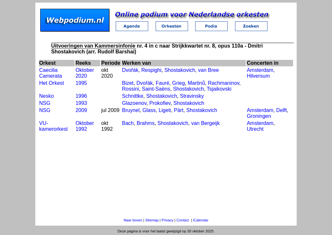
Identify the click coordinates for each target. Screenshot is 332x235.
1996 (81, 96)
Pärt (178, 110)
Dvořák (130, 70)
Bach (128, 123)
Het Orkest (51, 83)
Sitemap (152, 220)
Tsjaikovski (219, 89)
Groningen (259, 116)
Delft (281, 110)
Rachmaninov (223, 83)
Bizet (128, 83)
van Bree (208, 70)
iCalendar (200, 220)
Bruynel (130, 110)
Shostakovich (179, 70)
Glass (149, 110)
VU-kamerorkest (53, 126)
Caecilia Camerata (50, 73)
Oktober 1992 (85, 126)
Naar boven (133, 220)
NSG (45, 103)
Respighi (151, 70)
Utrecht (255, 129)
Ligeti (165, 110)
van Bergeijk (205, 123)
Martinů (196, 83)
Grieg (178, 83)
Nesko (46, 96)
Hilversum (258, 76)
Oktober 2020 (85, 73)
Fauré (162, 83)
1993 (81, 103)
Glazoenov (134, 103)
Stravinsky (192, 96)
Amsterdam (260, 70)
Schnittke (132, 96)
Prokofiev (160, 103)
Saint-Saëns (156, 89)
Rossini (130, 89)
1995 (81, 83)
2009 (81, 110)
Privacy (167, 220)
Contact (182, 220)
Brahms (146, 123)
